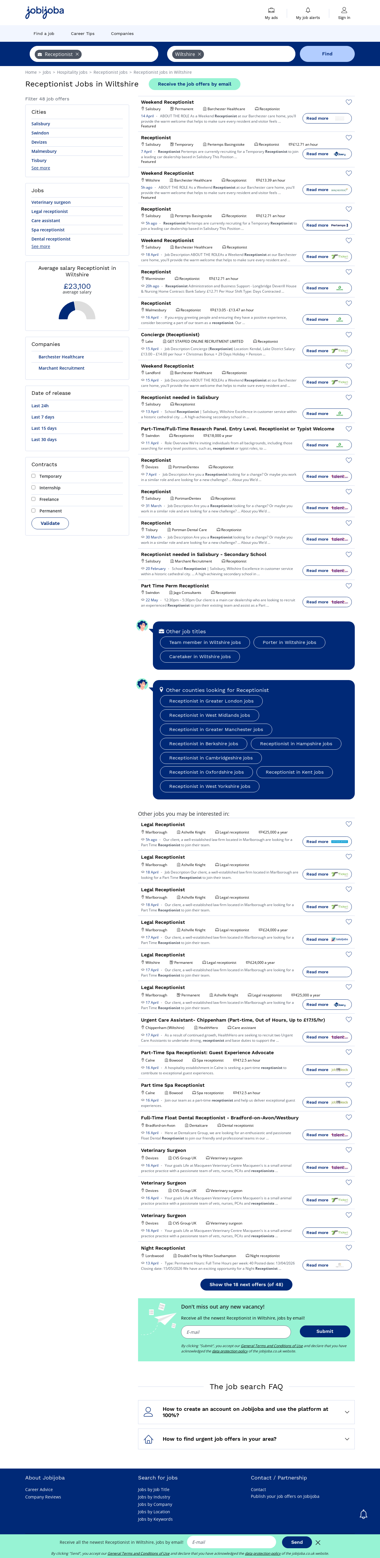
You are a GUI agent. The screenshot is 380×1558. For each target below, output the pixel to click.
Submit (324, 1331)
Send (297, 1542)
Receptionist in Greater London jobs (211, 701)
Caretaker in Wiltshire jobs (200, 656)
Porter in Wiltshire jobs (289, 642)
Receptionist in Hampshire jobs (296, 743)
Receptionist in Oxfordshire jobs (206, 772)
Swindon (40, 133)
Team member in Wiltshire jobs (205, 642)
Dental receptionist (51, 239)
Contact (258, 1489)
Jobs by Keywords (155, 1519)
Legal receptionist (49, 211)
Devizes (39, 142)
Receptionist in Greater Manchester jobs (216, 729)
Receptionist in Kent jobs (295, 772)
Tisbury (39, 160)
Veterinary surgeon (51, 202)
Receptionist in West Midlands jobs (209, 715)
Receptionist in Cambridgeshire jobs (211, 758)
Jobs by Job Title (154, 1489)
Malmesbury (44, 151)
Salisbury (40, 123)
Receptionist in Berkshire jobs (203, 743)
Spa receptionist (48, 230)
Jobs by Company (155, 1504)
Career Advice (39, 1489)
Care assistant (45, 220)
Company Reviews (43, 1497)
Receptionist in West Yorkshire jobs (209, 786)
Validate (50, 523)
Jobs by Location (154, 1511)
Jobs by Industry (154, 1497)
